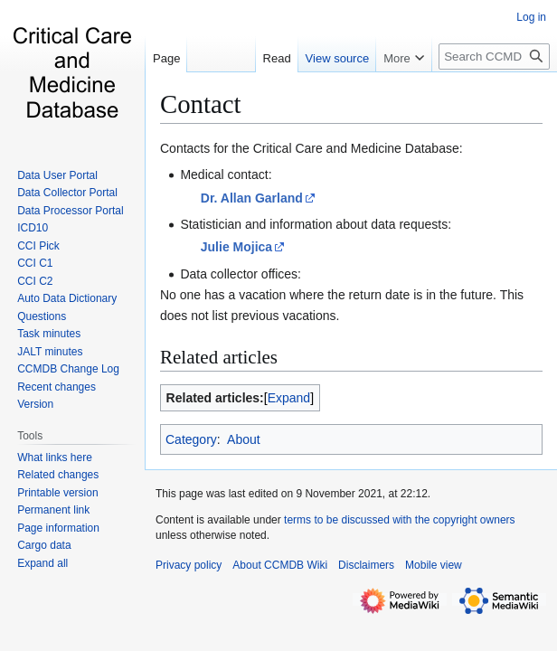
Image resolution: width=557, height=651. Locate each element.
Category (191, 439)
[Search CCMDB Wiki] (494, 56)
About (243, 439)
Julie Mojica (236, 247)
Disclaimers (366, 565)
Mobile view (433, 565)
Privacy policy (189, 565)
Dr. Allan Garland (252, 198)
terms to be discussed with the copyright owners (399, 520)
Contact (200, 104)
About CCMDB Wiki (279, 565)
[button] (42, 563)
